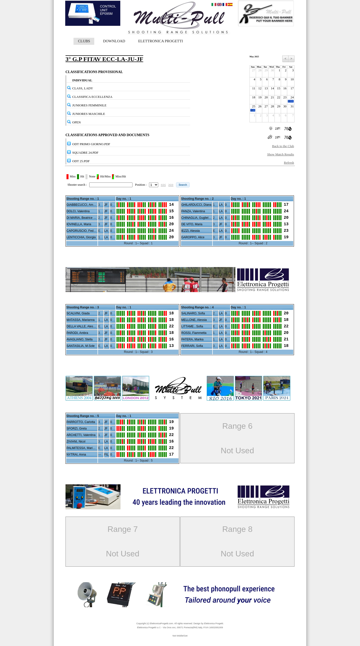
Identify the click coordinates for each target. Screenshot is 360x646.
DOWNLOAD (114, 41)
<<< (163, 184)
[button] (183, 184)
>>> (170, 184)
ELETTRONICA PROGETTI (160, 41)
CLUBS (84, 41)
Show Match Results (280, 154)
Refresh (289, 162)
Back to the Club (283, 146)
